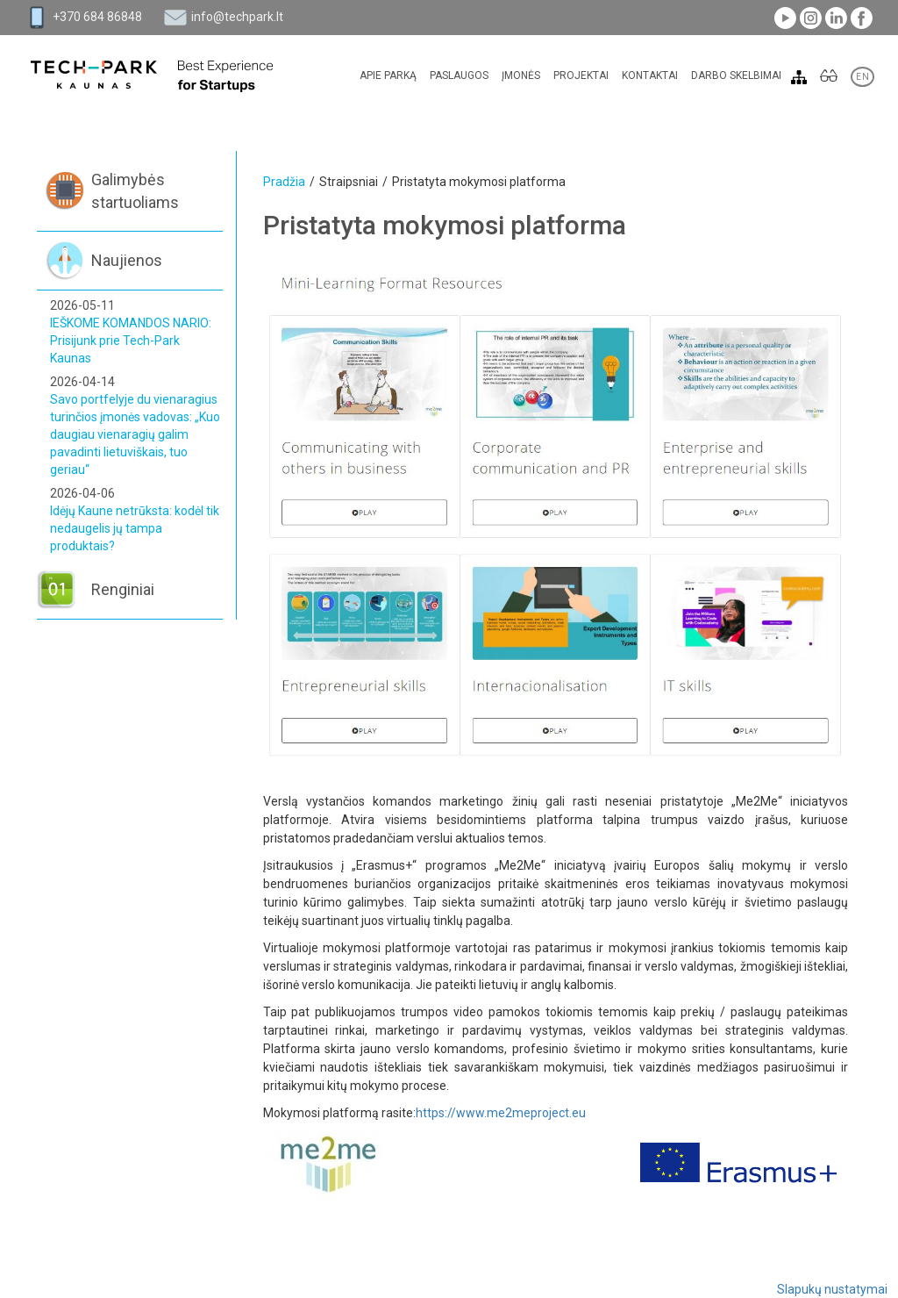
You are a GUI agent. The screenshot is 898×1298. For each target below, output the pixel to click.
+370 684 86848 (97, 17)
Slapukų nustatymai (832, 1289)
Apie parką (388, 75)
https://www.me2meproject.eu (501, 1113)
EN (862, 77)
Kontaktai (650, 75)
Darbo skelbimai (736, 75)
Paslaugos (459, 75)
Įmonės (521, 75)
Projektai (581, 75)
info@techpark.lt (237, 17)
